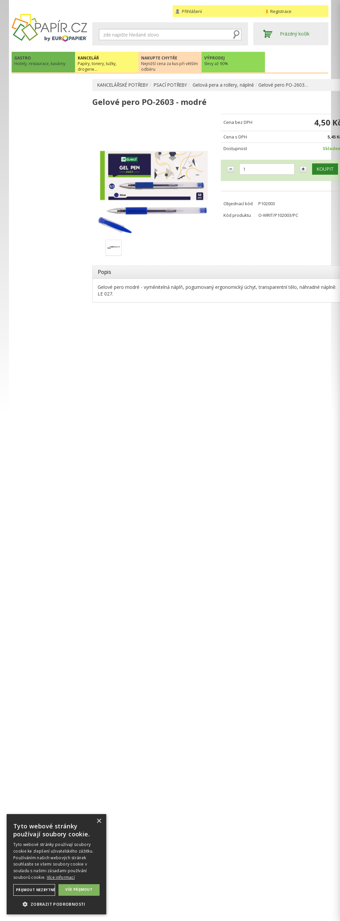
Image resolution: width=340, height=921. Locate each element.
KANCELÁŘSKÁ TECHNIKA (46, 329)
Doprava (182, 877)
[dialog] (56, 864)
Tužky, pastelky (41, 199)
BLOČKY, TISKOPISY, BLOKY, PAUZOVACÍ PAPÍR (50, 272)
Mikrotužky (36, 209)
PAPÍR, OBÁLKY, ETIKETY (45, 85)
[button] (56, 904)
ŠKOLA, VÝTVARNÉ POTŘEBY (50, 397)
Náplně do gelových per (57, 167)
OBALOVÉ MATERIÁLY (42, 241)
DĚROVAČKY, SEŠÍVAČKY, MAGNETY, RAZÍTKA (45, 255)
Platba (179, 884)
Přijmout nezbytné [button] (35, 889)
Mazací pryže (39, 220)
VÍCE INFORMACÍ (49, 659)
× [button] (98, 821)
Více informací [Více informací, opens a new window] (61, 877)
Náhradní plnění (109, 871)
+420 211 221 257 (49, 494)
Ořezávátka (37, 230)
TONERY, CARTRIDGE (41, 316)
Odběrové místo (190, 890)
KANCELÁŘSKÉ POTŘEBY (124, 85)
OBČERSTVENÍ (34, 343)
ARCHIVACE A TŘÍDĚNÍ (42, 111)
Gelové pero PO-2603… (290, 85)
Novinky (49, 528)
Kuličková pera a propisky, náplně (53, 135)
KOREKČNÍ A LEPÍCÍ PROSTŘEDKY (39, 289)
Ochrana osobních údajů (118, 877)
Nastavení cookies (112, 884)
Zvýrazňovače (40, 188)
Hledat (236, 35)
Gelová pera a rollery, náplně (229, 85)
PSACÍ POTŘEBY (175, 85)
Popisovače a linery (45, 177)
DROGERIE (30, 370)
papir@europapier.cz (49, 508)
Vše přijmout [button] (79, 889)
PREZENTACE (33, 357)
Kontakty (263, 871)
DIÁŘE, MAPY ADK (38, 303)
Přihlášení (192, 11)
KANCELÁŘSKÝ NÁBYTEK (45, 384)
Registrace (281, 11)
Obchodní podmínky (194, 871)
